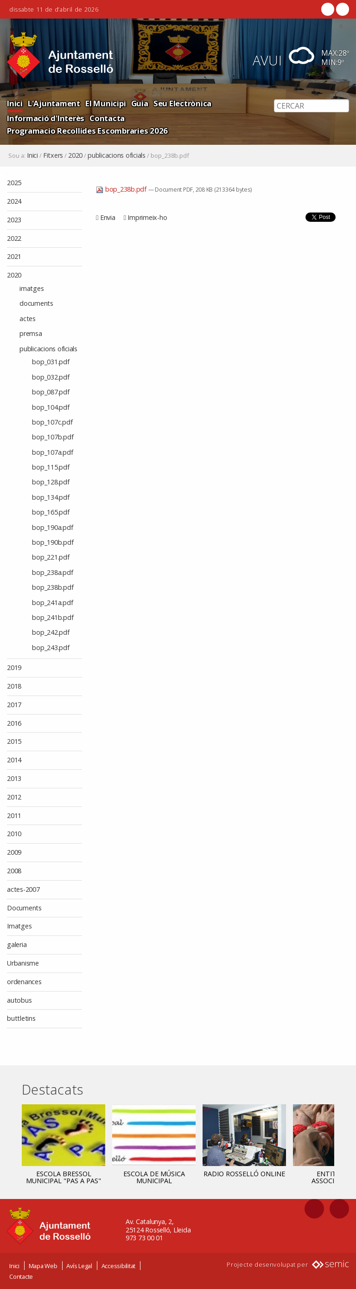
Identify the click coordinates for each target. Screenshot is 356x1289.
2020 (75, 155)
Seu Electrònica (182, 103)
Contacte (21, 1276)
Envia (107, 217)
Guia (139, 103)
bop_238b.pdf (122, 189)
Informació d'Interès (45, 118)
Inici (15, 103)
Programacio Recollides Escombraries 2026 (87, 130)
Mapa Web (43, 1265)
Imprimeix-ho (147, 217)
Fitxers (53, 155)
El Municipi (105, 103)
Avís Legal (79, 1265)
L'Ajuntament (54, 103)
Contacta (107, 118)
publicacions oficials (117, 155)
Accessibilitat (119, 1265)
